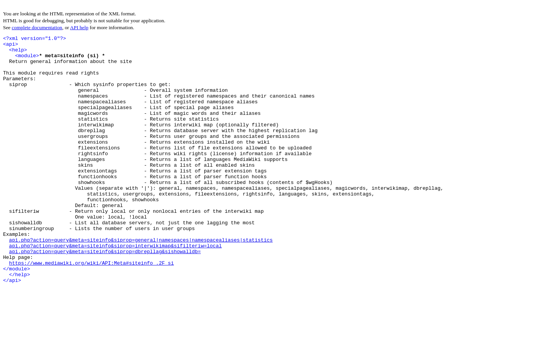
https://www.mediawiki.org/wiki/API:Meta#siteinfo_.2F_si (91, 308)
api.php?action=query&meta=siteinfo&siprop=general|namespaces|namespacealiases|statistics (141, 281)
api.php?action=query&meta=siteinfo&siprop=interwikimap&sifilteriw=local (115, 288)
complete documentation (37, 27)
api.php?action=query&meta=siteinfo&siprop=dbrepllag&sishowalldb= (105, 295)
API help (79, 27)
